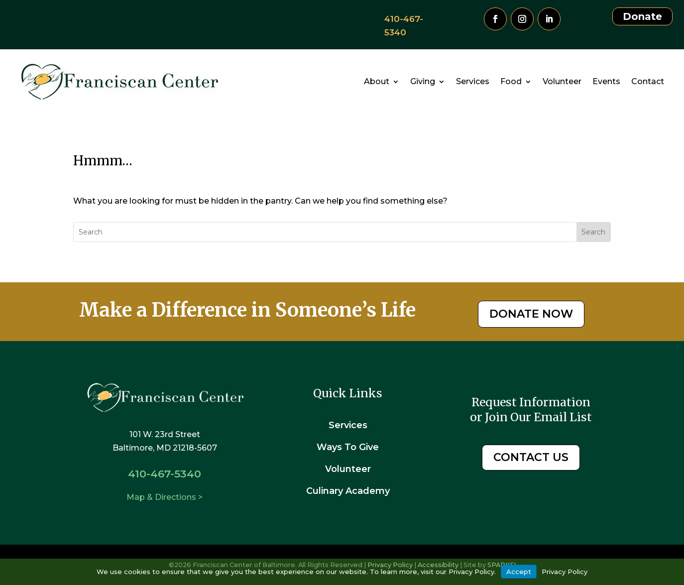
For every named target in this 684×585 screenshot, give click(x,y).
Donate (642, 16)
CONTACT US (531, 457)
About (376, 81)
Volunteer (562, 81)
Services (472, 81)
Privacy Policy (564, 572)
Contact (647, 81)
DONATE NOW (531, 314)
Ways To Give (348, 447)
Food (511, 81)
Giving (422, 81)
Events (606, 81)
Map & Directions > (164, 497)
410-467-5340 (164, 474)
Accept (518, 572)
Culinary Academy (348, 490)
